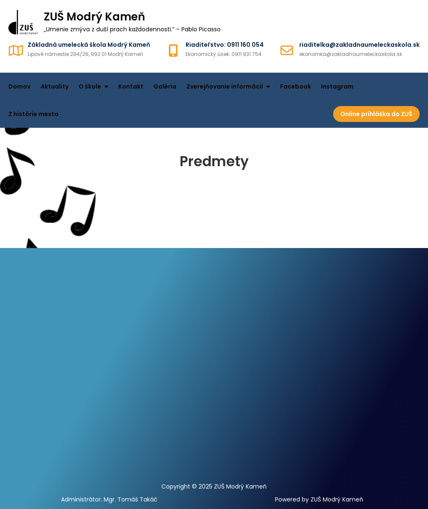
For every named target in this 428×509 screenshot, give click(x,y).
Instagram (337, 86)
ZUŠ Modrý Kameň (94, 16)
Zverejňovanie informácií (224, 86)
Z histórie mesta (33, 114)
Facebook (295, 86)
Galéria (164, 86)
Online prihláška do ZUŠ (376, 114)
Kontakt (130, 86)
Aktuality (55, 86)
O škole (90, 86)
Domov (19, 86)
